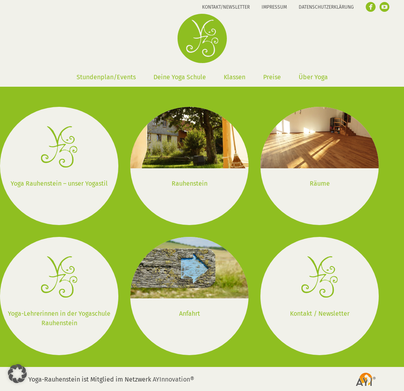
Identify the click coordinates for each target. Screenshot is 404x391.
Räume (320, 183)
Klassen (234, 77)
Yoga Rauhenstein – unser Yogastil (59, 183)
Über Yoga (313, 77)
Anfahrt (189, 313)
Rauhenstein (190, 183)
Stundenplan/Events (106, 77)
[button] (17, 373)
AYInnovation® (173, 379)
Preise (272, 77)
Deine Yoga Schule (179, 77)
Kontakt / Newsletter (320, 313)
